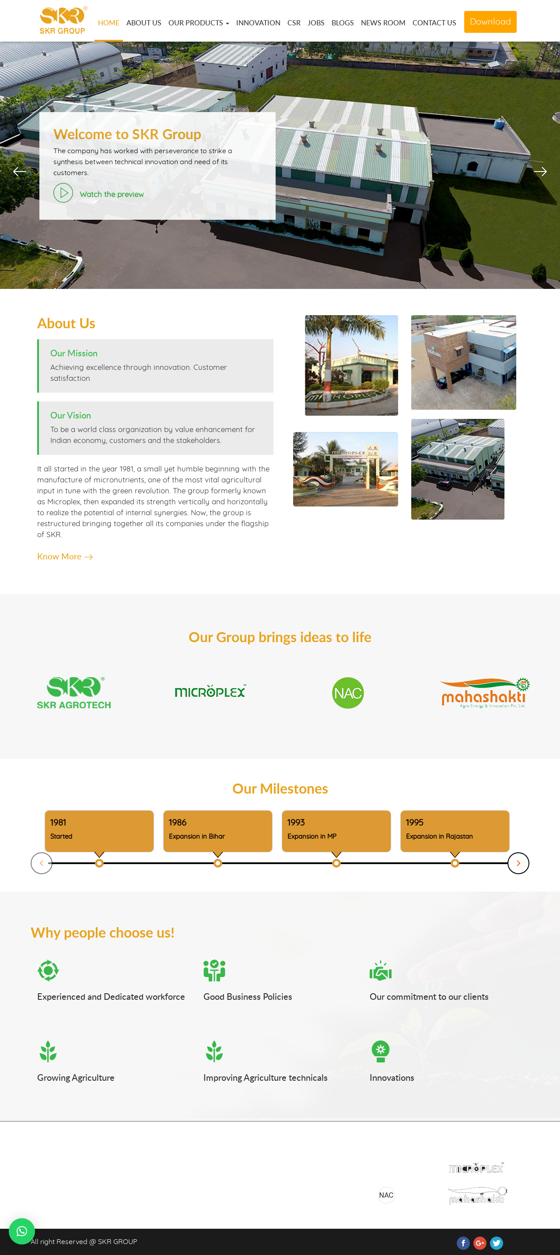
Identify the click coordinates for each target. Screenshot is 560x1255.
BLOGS (343, 23)
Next (518, 863)
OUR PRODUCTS (198, 23)
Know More (64, 556)
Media (213, 1196)
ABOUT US (143, 23)
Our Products (224, 1181)
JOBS (316, 23)
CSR (294, 23)
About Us (218, 1166)
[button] (22, 1231)
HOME (108, 23)
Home (213, 1150)
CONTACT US (434, 23)
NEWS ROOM (383, 23)
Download (490, 22)
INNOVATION (258, 23)
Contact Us (304, 1166)
